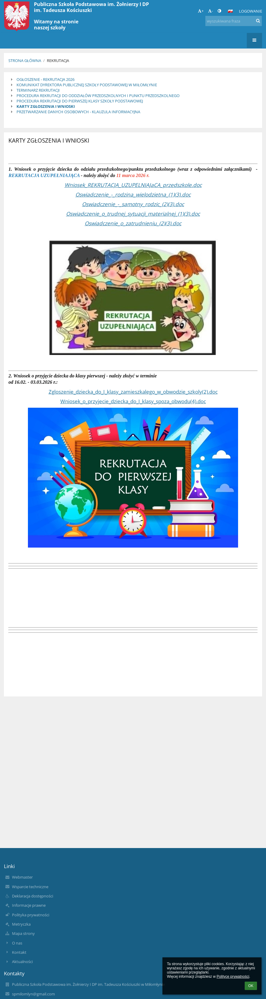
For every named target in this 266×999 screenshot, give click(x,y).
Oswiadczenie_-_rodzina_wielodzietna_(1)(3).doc (133, 194)
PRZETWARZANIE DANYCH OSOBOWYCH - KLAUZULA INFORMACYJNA (78, 111)
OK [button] (250, 986)
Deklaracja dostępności (32, 896)
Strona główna (24, 60)
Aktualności (22, 961)
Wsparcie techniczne (30, 886)
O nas (17, 943)
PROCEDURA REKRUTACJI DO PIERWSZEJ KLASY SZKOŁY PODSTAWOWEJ (80, 101)
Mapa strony (23, 933)
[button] (230, 11)
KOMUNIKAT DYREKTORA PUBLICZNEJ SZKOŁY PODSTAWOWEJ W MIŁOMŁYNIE (87, 84)
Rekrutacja (58, 60)
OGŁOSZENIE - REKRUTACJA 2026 (45, 79)
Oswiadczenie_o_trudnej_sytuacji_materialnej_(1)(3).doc (133, 213)
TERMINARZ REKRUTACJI (38, 90)
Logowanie (250, 11)
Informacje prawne (29, 905)
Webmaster (22, 877)
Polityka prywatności (30, 915)
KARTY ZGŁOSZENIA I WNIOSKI (46, 106)
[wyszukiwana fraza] (233, 21)
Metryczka (21, 924)
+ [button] (201, 10)
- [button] (210, 10)
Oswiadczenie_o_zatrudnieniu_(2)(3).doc (133, 223)
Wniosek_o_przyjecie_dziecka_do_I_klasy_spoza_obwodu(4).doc (133, 401)
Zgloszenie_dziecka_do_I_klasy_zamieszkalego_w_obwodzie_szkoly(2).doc (133, 391)
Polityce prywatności (232, 976)
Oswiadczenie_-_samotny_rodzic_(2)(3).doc (133, 204)
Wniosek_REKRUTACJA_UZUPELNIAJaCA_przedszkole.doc (133, 184)
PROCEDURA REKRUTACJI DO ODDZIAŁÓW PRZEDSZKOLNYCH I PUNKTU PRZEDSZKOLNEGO (98, 95)
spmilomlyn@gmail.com (33, 994)
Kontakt (19, 952)
